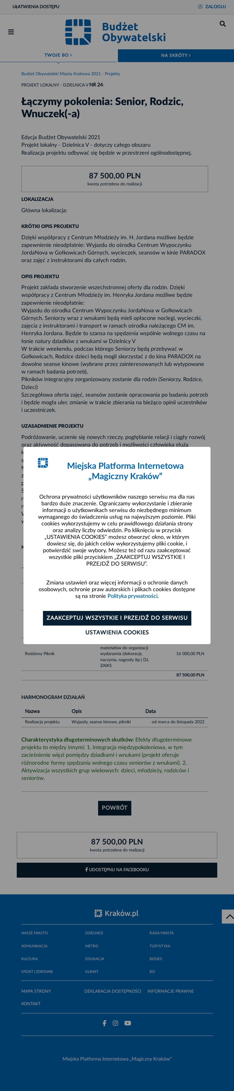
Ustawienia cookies (117, 633)
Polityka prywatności (133, 596)
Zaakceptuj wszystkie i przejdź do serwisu (117, 618)
